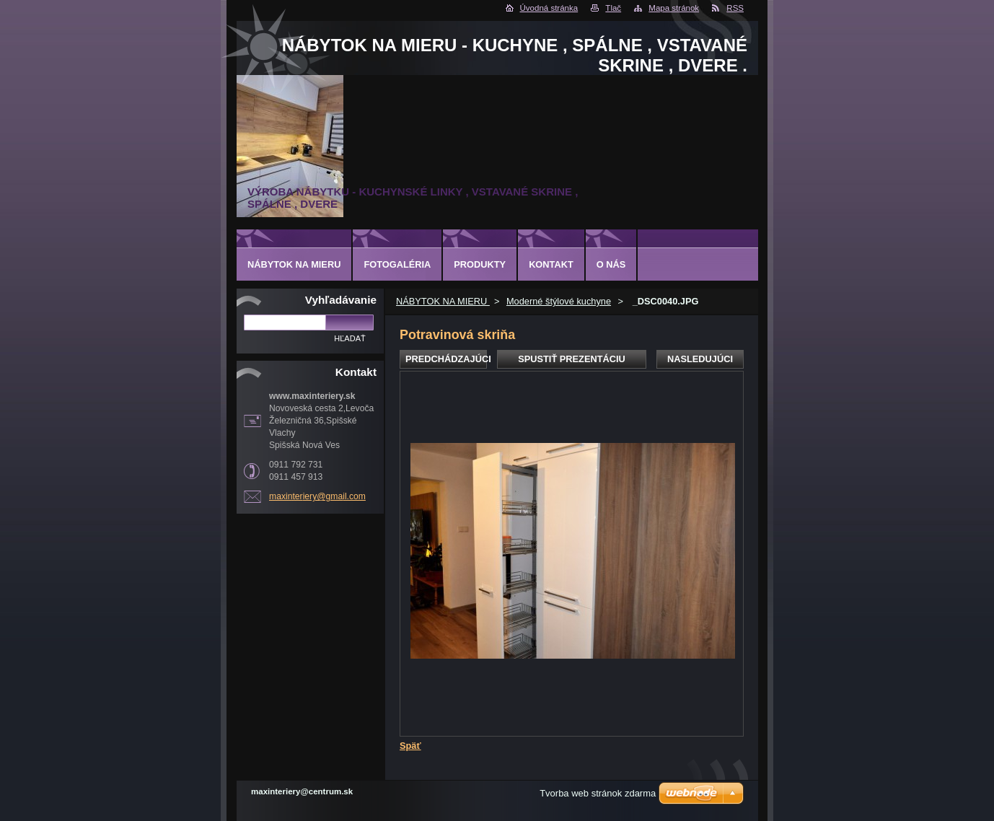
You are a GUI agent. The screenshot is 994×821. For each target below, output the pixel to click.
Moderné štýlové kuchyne (558, 301)
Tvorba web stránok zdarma (598, 793)
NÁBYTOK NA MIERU (443, 301)
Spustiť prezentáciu (571, 359)
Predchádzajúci (446, 359)
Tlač (613, 8)
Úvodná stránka (549, 8)
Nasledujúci (700, 359)
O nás (611, 264)
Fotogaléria (397, 264)
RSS (735, 8)
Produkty (480, 264)
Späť (410, 745)
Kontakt (551, 264)
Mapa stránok (673, 8)
